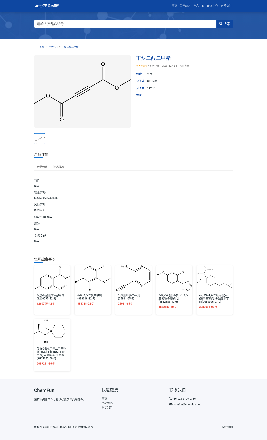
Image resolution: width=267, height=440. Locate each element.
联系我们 (226, 5)
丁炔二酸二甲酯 (70, 46)
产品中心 (198, 5)
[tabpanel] (133, 211)
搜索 (224, 24)
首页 (174, 5)
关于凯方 (185, 5)
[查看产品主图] (39, 138)
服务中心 (212, 5)
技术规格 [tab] (58, 166)
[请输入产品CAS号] (125, 24)
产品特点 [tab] (42, 166)
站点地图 (227, 427)
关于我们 (107, 407)
